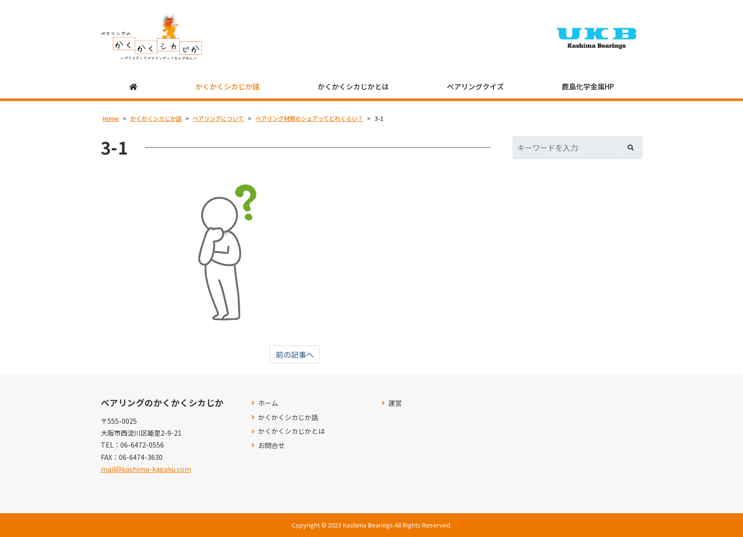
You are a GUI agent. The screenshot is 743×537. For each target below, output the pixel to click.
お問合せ (271, 445)
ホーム (268, 403)
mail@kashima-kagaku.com (146, 469)
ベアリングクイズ (475, 86)
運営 (395, 403)
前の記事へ (295, 354)
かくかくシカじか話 (227, 86)
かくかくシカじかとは (353, 86)
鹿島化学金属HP (588, 86)
